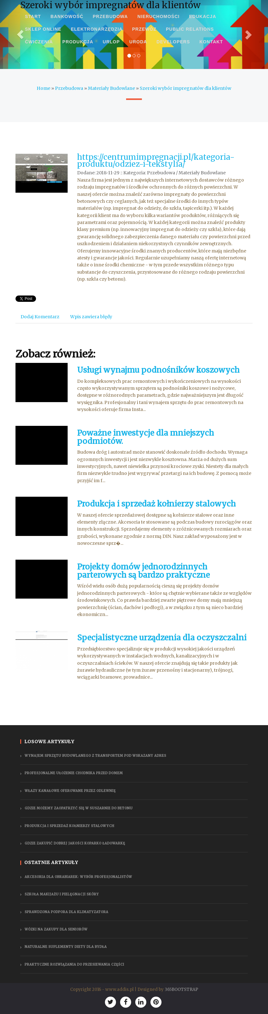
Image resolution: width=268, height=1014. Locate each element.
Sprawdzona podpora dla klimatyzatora (66, 912)
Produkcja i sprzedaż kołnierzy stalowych (156, 504)
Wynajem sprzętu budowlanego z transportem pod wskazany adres (95, 756)
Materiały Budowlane (111, 88)
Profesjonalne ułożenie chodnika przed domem (74, 773)
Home (43, 88)
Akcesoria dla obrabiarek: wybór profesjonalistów (78, 877)
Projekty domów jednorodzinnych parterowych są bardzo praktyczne (143, 571)
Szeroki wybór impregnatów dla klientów (185, 88)
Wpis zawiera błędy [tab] (91, 317)
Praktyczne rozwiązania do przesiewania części (74, 964)
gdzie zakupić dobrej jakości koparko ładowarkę (75, 843)
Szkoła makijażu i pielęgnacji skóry (62, 894)
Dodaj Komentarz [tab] (40, 317)
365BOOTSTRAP (181, 989)
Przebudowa (69, 88)
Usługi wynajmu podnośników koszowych (158, 370)
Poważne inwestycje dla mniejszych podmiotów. (145, 437)
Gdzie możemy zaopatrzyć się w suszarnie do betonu (79, 808)
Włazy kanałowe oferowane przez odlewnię (70, 791)
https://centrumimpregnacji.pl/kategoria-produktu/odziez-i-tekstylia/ (155, 160)
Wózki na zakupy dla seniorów (56, 929)
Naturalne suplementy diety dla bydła (66, 947)
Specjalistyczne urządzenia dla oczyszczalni (162, 638)
